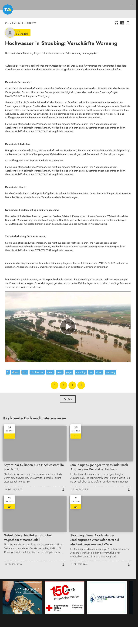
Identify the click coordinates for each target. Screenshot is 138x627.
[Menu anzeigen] (131, 5)
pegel (69, 372)
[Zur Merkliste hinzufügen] (128, 22)
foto (25, 372)
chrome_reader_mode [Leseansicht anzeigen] (122, 23)
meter (50, 372)
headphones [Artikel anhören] (116, 23)
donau (15, 372)
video (99, 372)
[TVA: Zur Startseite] (8, 9)
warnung (110, 372)
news (59, 372)
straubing (81, 372)
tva (90, 372)
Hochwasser (37, 372)
